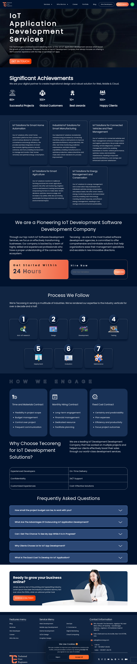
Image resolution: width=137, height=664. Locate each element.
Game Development (47, 631)
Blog (94, 4)
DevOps (69, 624)
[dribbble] (122, 659)
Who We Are (61, 4)
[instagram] (105, 659)
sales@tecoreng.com (101, 640)
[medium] (126, 659)
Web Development (46, 624)
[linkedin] (112, 659)
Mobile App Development (49, 627)
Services (47, 4)
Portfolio (85, 4)
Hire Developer (14, 631)
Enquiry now (119, 272)
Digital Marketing (72, 631)
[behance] (119, 659)
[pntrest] (115, 659)
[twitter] (99, 659)
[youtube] (108, 659)
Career (75, 4)
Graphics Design (45, 638)
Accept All (79, 657)
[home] (6, 4)
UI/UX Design (44, 634)
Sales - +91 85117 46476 (103, 650)
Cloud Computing (72, 634)
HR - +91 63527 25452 (102, 647)
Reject (58, 657)
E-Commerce (71, 627)
